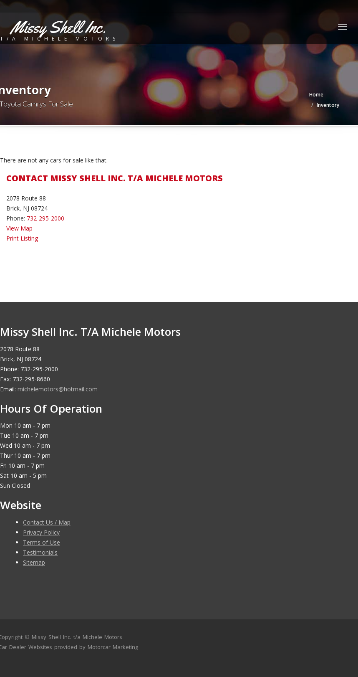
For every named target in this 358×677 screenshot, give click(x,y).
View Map (19, 228)
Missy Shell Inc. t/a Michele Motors (77, 637)
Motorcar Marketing (113, 647)
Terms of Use (41, 542)
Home (316, 94)
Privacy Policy (41, 532)
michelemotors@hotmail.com (58, 389)
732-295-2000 (45, 218)
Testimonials (40, 552)
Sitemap (34, 562)
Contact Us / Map (47, 522)
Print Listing (22, 238)
